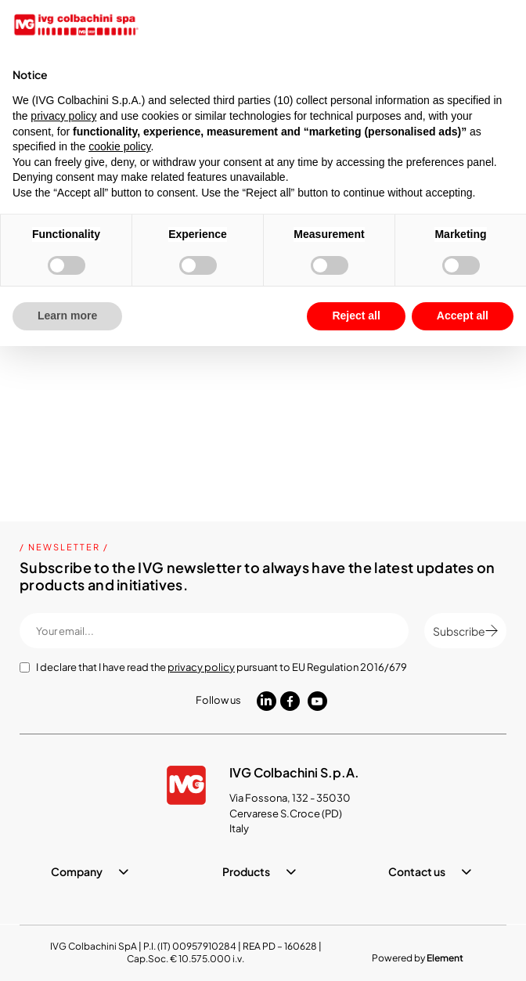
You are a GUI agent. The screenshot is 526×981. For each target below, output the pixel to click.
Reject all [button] (356, 315)
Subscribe (465, 631)
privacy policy (201, 667)
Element (445, 958)
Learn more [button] (67, 315)
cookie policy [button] (119, 146)
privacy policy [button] (63, 116)
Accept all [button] (462, 315)
